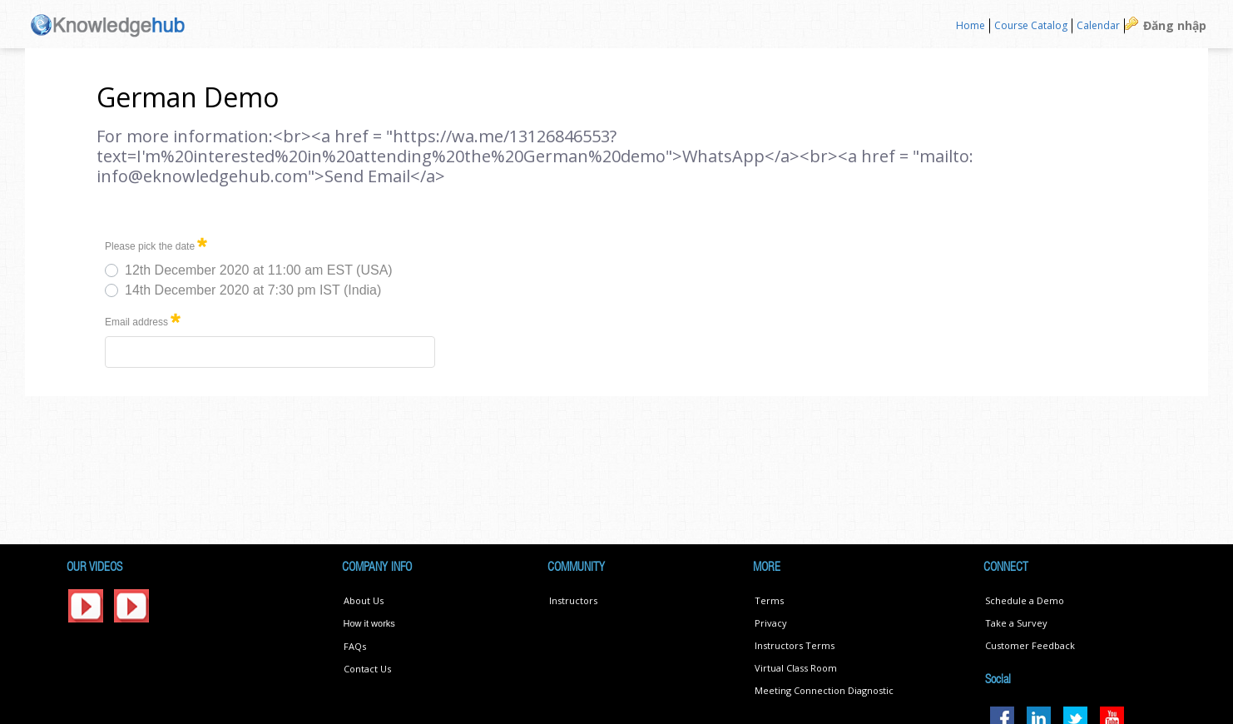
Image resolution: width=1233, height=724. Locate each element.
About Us (364, 600)
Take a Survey (1016, 623)
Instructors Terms (794, 645)
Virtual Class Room (796, 668)
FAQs (355, 646)
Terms (769, 600)
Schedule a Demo (1024, 600)
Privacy (771, 623)
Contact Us (367, 668)
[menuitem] (971, 26)
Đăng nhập (1174, 25)
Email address (143, 319)
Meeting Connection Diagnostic (824, 690)
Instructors (573, 600)
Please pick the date (156, 243)
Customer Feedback (1030, 645)
